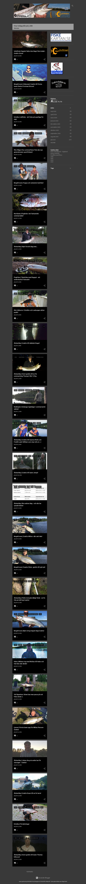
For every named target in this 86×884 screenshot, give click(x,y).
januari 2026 (54, 121)
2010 (52, 157)
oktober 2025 (55, 130)
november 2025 (55, 127)
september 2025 (56, 133)
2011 (52, 158)
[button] (44, 59)
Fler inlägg (30, 871)
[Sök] (72, 6)
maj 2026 (53, 111)
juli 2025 (53, 140)
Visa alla (16, 28)
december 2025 (55, 124)
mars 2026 (54, 117)
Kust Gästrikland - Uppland (59, 151)
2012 (52, 160)
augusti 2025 (54, 136)
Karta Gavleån (55, 153)
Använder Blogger (43, 878)
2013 (52, 162)
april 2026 (54, 114)
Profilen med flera (56, 155)
